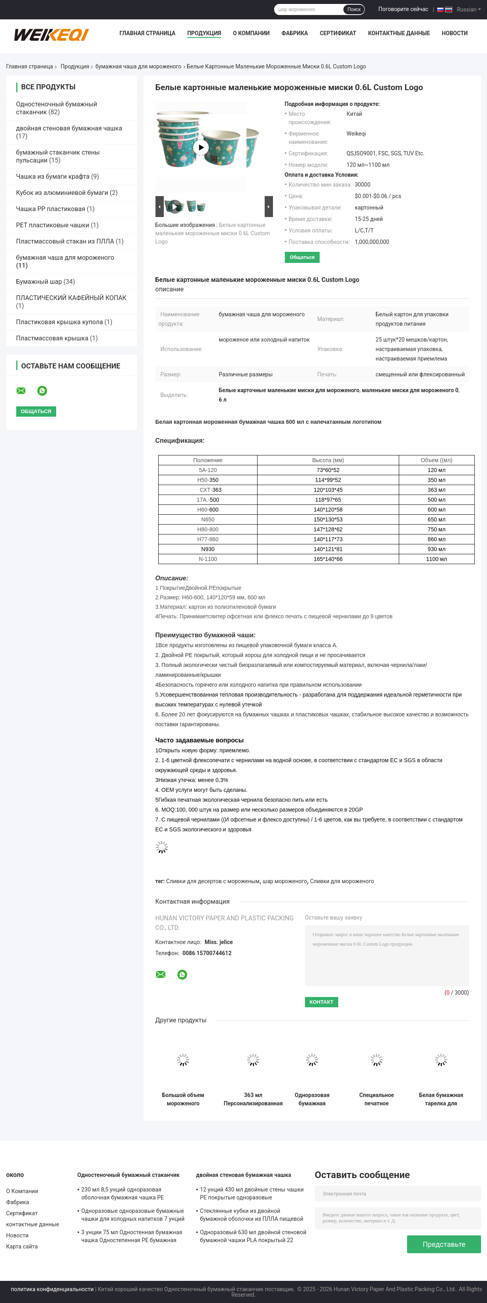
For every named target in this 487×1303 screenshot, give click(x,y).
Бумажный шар (39, 281)
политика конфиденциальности (52, 1289)
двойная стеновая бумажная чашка (69, 128)
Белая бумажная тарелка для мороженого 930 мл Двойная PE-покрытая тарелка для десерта (441, 1099)
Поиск (353, 9)
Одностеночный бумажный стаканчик (129, 1175)
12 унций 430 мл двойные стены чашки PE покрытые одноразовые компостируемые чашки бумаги (252, 1194)
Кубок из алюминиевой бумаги (62, 192)
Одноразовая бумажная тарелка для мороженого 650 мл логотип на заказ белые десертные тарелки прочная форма (312, 1099)
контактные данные (399, 33)
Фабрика (294, 33)
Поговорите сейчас (403, 9)
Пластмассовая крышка (52, 338)
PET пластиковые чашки (52, 225)
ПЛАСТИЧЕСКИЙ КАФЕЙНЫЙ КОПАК (71, 298)
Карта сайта (22, 1246)
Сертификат (338, 33)
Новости (455, 33)
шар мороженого (285, 881)
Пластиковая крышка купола (59, 322)
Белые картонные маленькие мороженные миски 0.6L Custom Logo (212, 233)
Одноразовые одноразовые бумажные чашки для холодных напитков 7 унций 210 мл (133, 1216)
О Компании (251, 33)
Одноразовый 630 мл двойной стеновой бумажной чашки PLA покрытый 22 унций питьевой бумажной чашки (253, 1237)
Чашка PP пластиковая (50, 209)
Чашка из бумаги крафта (53, 176)
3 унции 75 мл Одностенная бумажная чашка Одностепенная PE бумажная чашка (131, 1237)
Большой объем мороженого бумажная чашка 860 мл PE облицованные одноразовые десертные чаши (183, 1099)
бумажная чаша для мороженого (138, 66)
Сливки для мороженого (342, 881)
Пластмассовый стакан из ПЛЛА (65, 241)
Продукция (204, 33)
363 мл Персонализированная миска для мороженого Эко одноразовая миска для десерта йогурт (253, 1099)
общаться (302, 257)
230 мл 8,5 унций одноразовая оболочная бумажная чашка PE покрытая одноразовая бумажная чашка (126, 1194)
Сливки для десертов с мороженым (213, 881)
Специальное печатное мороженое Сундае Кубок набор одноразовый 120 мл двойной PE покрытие (376, 1099)
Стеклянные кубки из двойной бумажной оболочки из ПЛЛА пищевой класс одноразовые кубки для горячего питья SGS (252, 1216)
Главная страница (147, 33)
